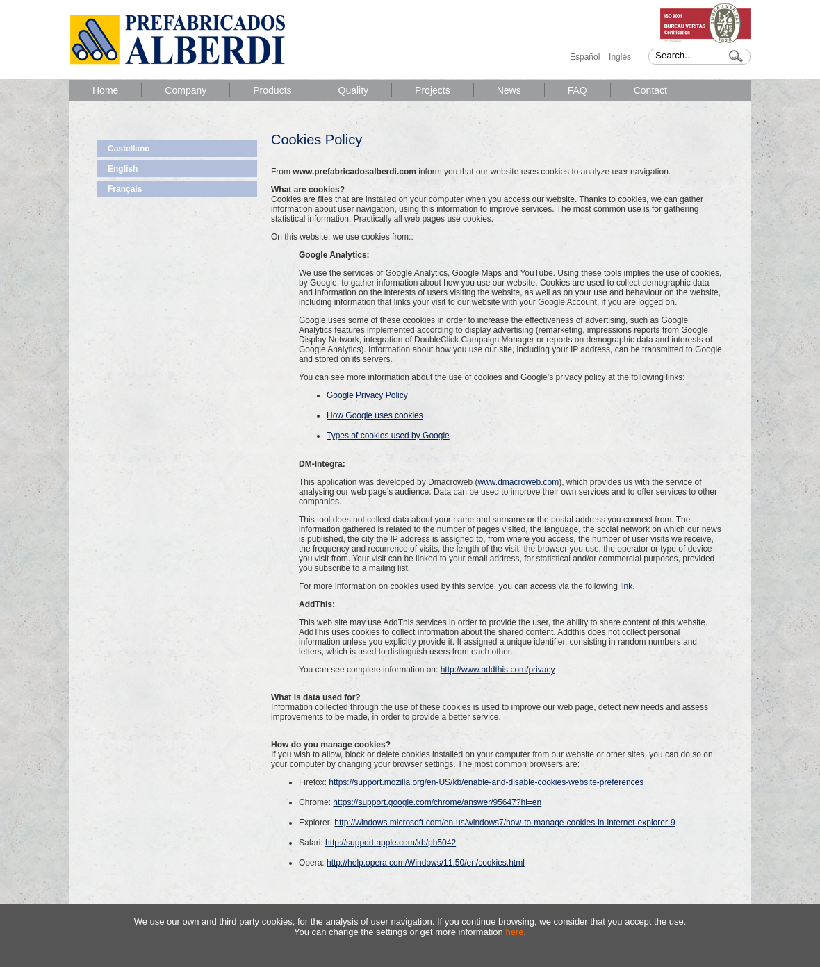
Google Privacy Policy (367, 395)
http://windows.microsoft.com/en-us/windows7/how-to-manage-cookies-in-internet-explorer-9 (504, 822)
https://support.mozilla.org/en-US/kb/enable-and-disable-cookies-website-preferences (486, 782)
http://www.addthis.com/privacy (498, 670)
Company (185, 90)
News (509, 90)
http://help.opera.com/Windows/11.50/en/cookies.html (426, 863)
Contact (650, 90)
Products (272, 90)
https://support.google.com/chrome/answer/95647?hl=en (437, 802)
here (514, 932)
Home (105, 90)
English (123, 169)
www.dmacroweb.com (518, 482)
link (626, 586)
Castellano (129, 149)
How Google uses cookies (375, 415)
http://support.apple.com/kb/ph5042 (390, 843)
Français (125, 189)
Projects (432, 90)
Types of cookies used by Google (388, 435)
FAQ (577, 90)
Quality (353, 90)
